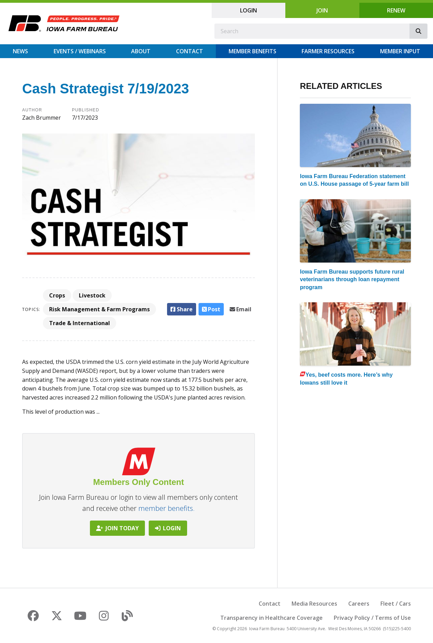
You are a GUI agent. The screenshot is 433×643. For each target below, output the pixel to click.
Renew (396, 10)
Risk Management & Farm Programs (99, 309)
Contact (189, 51)
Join (322, 10)
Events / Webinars (80, 51)
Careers (358, 603)
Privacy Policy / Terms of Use (372, 618)
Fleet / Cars (395, 603)
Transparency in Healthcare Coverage (271, 618)
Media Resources (314, 603)
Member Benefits (252, 51)
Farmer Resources (328, 51)
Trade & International (79, 323)
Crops (57, 295)
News (20, 51)
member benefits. (166, 508)
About (140, 51)
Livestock (92, 295)
